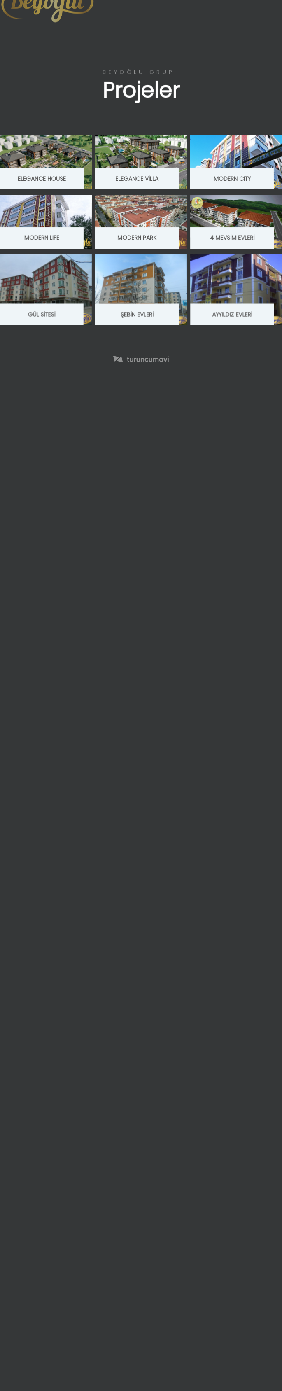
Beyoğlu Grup (138, 72)
